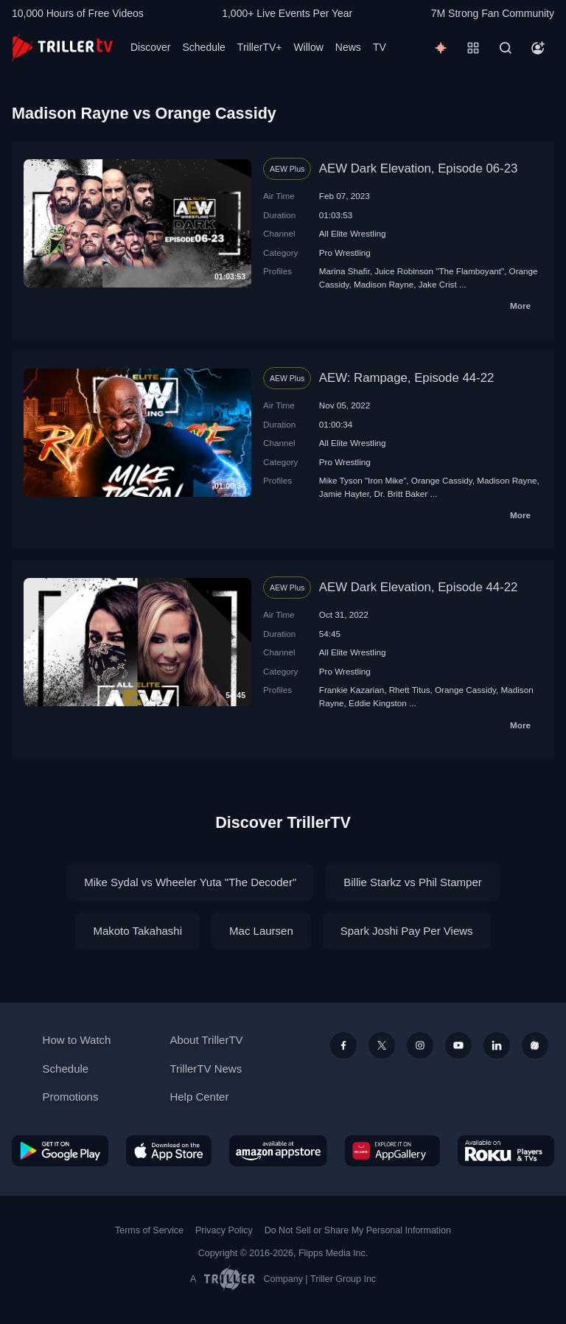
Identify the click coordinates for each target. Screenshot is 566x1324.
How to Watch (77, 1040)
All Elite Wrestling (352, 233)
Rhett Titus (409, 689)
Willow (308, 47)
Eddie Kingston (378, 703)
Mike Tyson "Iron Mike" (363, 480)
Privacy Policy (224, 1230)
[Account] (538, 48)
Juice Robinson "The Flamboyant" (439, 271)
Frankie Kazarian (351, 689)
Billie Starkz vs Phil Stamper (412, 882)
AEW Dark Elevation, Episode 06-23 (418, 168)
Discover (150, 47)
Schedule (203, 47)
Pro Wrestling (345, 252)
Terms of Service (149, 1230)
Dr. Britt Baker (401, 493)
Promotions (71, 1096)
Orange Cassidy (441, 480)
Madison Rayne (383, 284)
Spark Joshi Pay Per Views (406, 930)
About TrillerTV (206, 1040)
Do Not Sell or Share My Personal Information (358, 1230)
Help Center (199, 1096)
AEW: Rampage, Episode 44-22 (407, 378)
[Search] (505, 48)
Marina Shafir (344, 271)
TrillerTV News (206, 1068)
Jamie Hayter (344, 493)
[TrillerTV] (62, 47)
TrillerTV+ (259, 47)
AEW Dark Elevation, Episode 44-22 (418, 587)
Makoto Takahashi (137, 930)
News (348, 47)
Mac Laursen (261, 930)
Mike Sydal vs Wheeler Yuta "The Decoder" (190, 882)
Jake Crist (438, 284)
